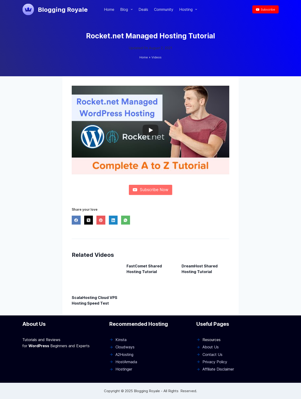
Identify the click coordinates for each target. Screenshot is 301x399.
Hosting (189, 9)
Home (109, 9)
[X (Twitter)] (88, 220)
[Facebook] (76, 220)
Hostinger (123, 369)
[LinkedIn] (113, 220)
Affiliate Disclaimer (218, 369)
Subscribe (265, 9)
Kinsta (121, 339)
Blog (127, 9)
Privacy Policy (214, 361)
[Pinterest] (100, 220)
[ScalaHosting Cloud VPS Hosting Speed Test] (95, 276)
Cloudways (125, 347)
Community (163, 9)
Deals (143, 9)
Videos (156, 57)
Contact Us (212, 354)
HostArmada (126, 361)
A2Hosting (124, 354)
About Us (210, 347)
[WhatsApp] (125, 220)
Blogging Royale (63, 9)
